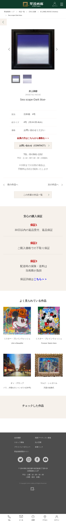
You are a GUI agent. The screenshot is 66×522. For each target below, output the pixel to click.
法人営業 (38, 442)
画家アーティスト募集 (43, 438)
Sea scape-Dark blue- (15, 15)
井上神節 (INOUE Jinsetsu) (49, 11)
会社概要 (17, 438)
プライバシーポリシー (22, 447)
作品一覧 (22, 11)
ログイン (57, 518)
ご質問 (33, 518)
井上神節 (33, 92)
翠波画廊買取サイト (21, 451)
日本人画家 (32, 11)
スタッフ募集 (19, 442)
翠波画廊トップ (9, 11)
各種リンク (39, 447)
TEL (9, 518)
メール (21, 518)
